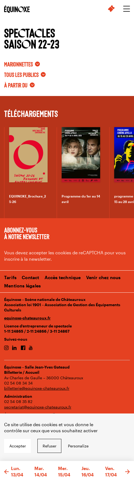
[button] (6, 472)
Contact (30, 277)
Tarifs (10, 277)
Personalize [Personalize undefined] (78, 446)
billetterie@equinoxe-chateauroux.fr (36, 388)
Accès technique (63, 277)
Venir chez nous (103, 277)
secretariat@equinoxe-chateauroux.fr (37, 407)
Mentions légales (22, 285)
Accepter (17, 446)
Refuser (49, 446)
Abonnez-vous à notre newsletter (26, 233)
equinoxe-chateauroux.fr (27, 318)
